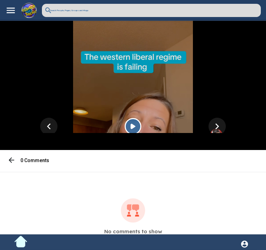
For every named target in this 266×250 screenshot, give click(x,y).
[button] (151, 10)
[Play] (133, 127)
